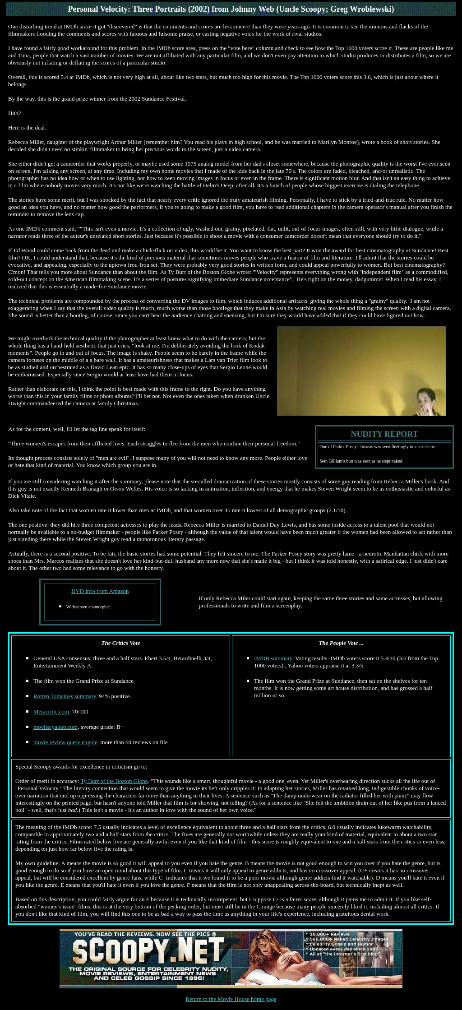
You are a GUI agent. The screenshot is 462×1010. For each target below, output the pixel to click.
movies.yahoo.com (55, 726)
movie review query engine (65, 742)
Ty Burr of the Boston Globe (114, 781)
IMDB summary (273, 658)
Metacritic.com (51, 711)
